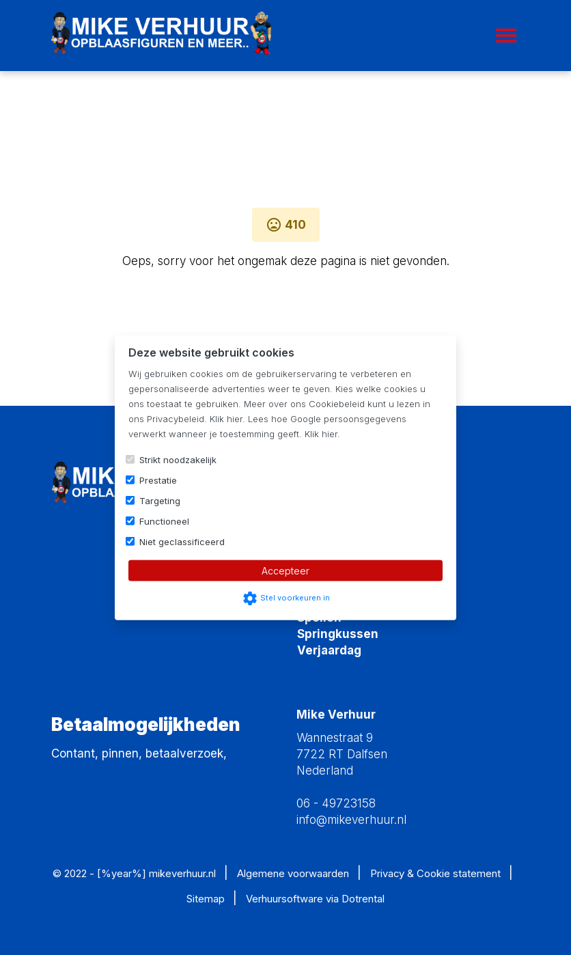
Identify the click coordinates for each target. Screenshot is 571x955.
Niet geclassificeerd (182, 541)
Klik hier (226, 418)
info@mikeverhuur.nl (351, 820)
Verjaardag (329, 650)
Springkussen (337, 634)
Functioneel (164, 520)
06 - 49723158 (336, 803)
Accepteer (285, 570)
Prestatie (158, 479)
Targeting (159, 500)
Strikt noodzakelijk (178, 459)
